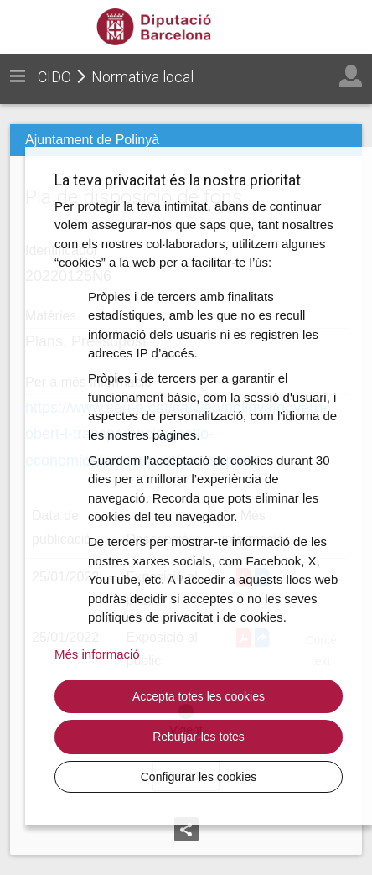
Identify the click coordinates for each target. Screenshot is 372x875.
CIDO (54, 77)
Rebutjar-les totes (198, 736)
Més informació (97, 654)
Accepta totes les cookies (198, 696)
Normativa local (142, 77)
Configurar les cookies (199, 777)
